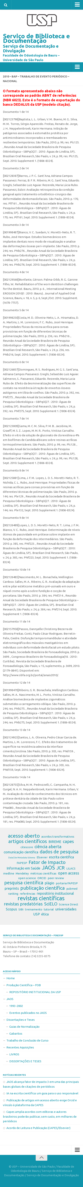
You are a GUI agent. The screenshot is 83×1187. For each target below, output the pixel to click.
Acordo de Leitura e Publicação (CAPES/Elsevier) (38, 1128)
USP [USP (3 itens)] (36, 914)
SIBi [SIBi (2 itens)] (20, 909)
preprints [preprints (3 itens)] (12, 888)
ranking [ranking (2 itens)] (13, 893)
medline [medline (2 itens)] (8, 873)
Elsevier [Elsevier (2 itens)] (42, 857)
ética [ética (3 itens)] (45, 914)
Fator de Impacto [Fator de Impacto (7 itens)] (47, 862)
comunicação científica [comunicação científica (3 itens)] (21, 852)
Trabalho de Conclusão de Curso (27, 1040)
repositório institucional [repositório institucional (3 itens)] (55, 893)
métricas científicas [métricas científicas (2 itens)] (43, 873)
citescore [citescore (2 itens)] (27, 847)
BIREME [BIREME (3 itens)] (54, 842)
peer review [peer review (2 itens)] (56, 878)
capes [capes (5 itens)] (68, 841)
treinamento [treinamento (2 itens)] (33, 909)
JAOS (9, 999)
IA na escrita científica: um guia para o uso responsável (42, 1093)
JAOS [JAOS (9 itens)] (48, 867)
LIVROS (14, 1054)
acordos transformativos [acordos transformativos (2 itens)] (57, 836)
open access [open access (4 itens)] (68, 873)
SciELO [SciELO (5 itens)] (50, 904)
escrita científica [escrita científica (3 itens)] (61, 857)
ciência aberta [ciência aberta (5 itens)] (48, 846)
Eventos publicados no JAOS (28, 1012)
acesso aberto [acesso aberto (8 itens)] (24, 836)
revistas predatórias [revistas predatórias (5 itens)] (23, 904)
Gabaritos (15, 1033)
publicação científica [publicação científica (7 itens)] (42, 888)
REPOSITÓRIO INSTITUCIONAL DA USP (35, 992)
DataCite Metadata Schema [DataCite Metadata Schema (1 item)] (21, 857)
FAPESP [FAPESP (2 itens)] (22, 862)
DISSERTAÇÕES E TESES (25, 1061)
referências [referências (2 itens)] (27, 893)
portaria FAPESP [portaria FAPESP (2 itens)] (67, 883)
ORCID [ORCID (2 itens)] (41, 878)
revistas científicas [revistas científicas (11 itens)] (41, 898)
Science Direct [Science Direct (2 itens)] (68, 904)
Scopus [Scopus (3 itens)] (11, 909)
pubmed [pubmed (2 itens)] (71, 888)
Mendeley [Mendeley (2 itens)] (22, 873)
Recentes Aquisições (20, 1047)
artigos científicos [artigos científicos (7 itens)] (27, 841)
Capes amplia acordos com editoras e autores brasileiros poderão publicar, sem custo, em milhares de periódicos (40, 1116)
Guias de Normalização (24, 1026)
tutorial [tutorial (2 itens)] (49, 909)
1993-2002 (16, 1005)
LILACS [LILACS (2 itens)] (70, 868)
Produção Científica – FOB (23, 985)
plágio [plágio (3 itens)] (49, 883)
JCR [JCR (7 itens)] (60, 867)
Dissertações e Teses (20, 1019)
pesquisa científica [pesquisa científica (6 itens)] (23, 882)
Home (10, 978)
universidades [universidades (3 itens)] (65, 909)
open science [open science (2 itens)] (27, 878)
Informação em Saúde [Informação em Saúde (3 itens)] (23, 868)
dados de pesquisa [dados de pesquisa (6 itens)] (59, 852)
